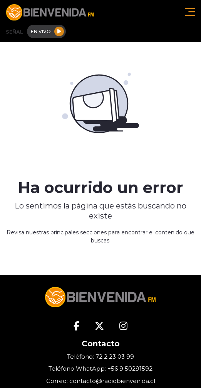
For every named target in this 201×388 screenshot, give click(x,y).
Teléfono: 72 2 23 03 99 (100, 356)
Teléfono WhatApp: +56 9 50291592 (100, 368)
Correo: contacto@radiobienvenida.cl (100, 381)
